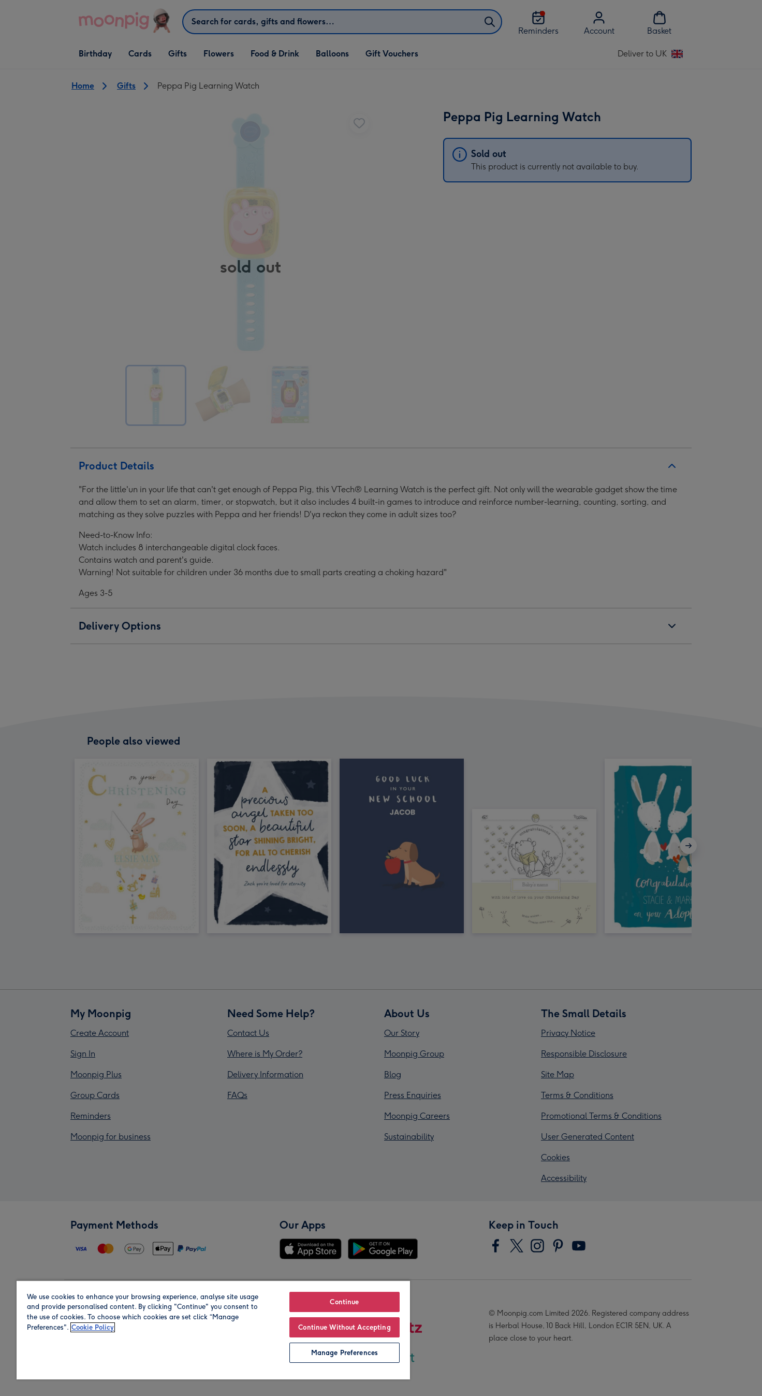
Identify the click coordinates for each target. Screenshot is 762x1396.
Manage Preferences (344, 1353)
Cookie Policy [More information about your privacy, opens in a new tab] (92, 1327)
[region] (213, 1329)
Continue (344, 1302)
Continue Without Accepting (344, 1327)
